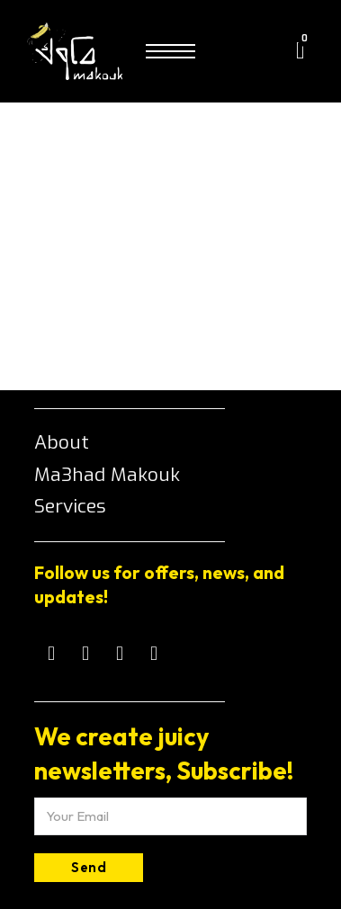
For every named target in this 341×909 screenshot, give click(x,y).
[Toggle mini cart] (300, 51)
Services (70, 506)
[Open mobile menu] (170, 51)
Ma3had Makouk (107, 474)
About (61, 442)
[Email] (170, 816)
